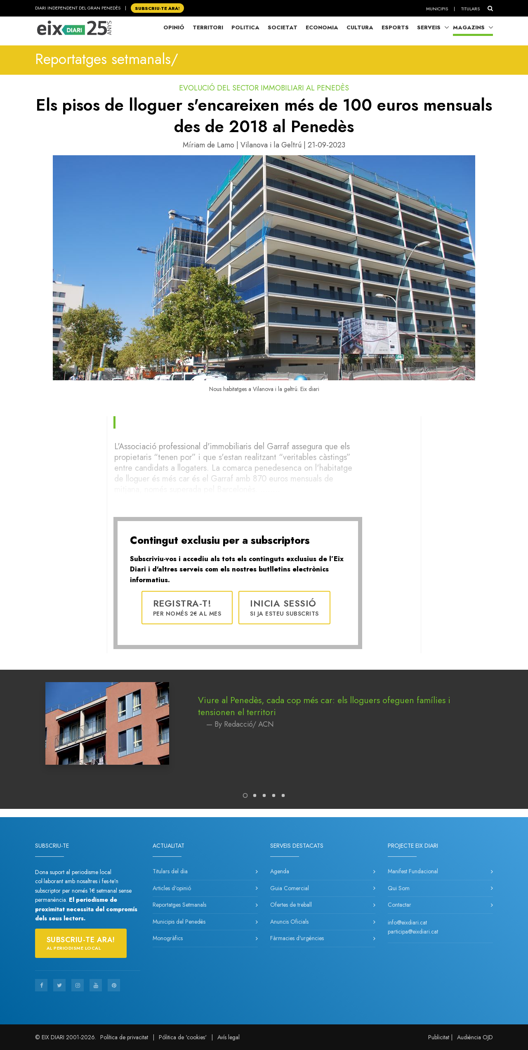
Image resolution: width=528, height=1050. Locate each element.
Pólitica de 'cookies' (183, 1037)
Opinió (173, 27)
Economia (322, 27)
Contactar (399, 905)
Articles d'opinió (172, 888)
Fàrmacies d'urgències (297, 938)
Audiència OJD (475, 1037)
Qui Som (399, 888)
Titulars (470, 8)
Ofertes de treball (291, 905)
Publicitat (438, 1037)
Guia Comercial (289, 888)
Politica (245, 27)
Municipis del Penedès (179, 921)
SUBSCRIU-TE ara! (157, 8)
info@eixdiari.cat (407, 922)
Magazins (469, 27)
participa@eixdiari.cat (413, 931)
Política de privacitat (124, 1037)
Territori (208, 27)
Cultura (359, 27)
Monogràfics (168, 938)
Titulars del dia (170, 871)
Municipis (437, 8)
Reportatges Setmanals (179, 905)
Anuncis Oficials (289, 921)
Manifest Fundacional (413, 871)
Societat (282, 27)
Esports (395, 27)
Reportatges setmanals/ (106, 59)
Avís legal (228, 1037)
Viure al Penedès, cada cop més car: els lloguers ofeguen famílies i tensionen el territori (324, 706)
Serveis (429, 27)
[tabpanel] (264, 731)
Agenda (279, 871)
